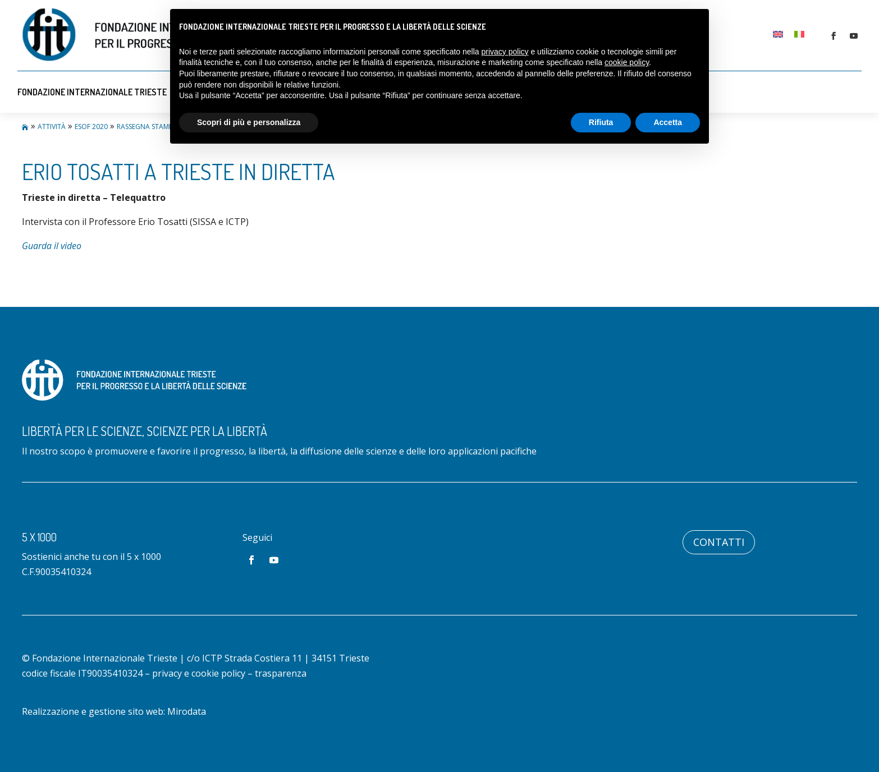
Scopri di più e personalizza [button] (248, 122)
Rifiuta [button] (601, 122)
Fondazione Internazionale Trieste (92, 92)
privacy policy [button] (505, 51)
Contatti (718, 542)
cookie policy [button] (627, 62)
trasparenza (280, 673)
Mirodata (186, 711)
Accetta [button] (667, 122)
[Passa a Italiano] (799, 34)
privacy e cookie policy (198, 673)
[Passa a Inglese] (778, 34)
